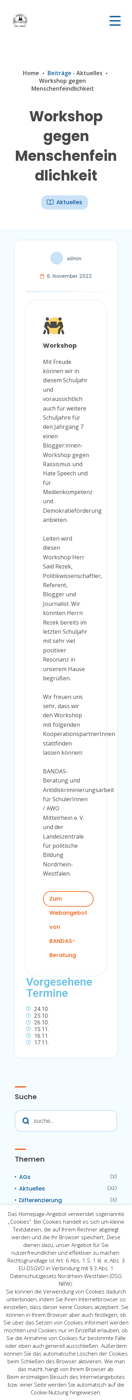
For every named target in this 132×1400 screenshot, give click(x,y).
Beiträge (59, 73)
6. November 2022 (69, 276)
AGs (25, 1177)
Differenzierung (40, 1200)
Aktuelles (89, 73)
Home (31, 73)
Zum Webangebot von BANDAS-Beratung (68, 901)
